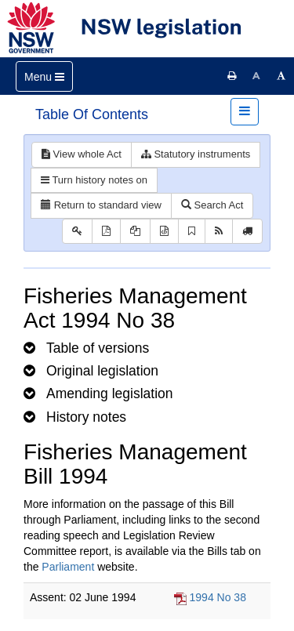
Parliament (68, 566)
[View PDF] (106, 232)
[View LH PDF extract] (135, 232)
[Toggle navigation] (44, 76)
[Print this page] (232, 76)
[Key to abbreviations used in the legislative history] (77, 232)
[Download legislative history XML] (164, 232)
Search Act (212, 205)
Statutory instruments (195, 154)
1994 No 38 (218, 597)
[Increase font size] (281, 76)
